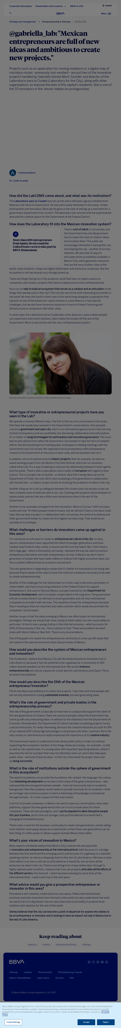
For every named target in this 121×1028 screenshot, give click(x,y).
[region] (60, 1015)
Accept (86, 1022)
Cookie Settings (13, 1022)
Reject (106, 1022)
